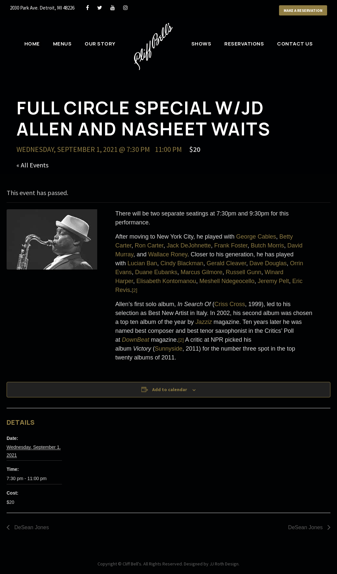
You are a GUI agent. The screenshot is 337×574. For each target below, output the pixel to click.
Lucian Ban (142, 263)
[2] (134, 290)
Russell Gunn (243, 272)
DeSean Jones (31, 527)
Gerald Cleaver (226, 263)
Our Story (100, 43)
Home (32, 43)
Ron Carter (149, 245)
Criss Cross (229, 304)
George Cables (256, 236)
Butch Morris (267, 245)
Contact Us (295, 43)
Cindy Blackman (181, 263)
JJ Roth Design (224, 564)
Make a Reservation (303, 10)
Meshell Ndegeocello (226, 281)
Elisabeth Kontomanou (166, 281)
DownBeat (135, 339)
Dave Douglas (268, 263)
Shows (201, 43)
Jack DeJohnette (189, 245)
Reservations (244, 43)
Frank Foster (230, 245)
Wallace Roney (167, 254)
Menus (62, 43)
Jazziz (203, 322)
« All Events (32, 165)
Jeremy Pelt (273, 281)
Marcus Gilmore (201, 272)
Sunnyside (169, 348)
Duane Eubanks (156, 272)
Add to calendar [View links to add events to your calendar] (169, 389)
